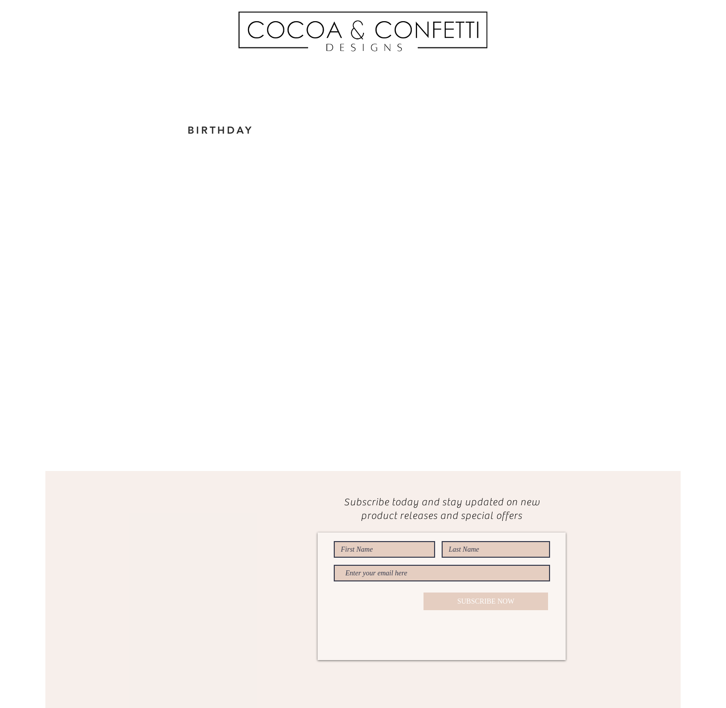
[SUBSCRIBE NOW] (486, 601)
